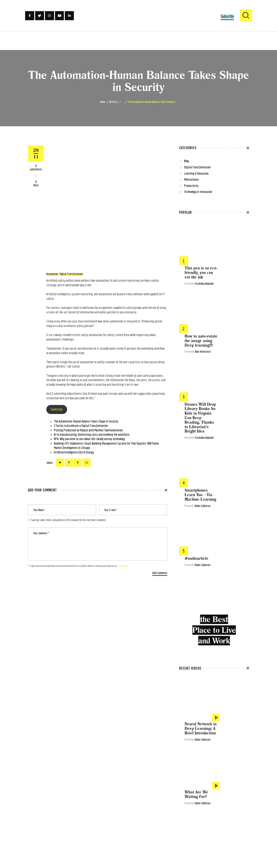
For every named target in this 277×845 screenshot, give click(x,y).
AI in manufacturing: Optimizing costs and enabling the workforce (91, 434)
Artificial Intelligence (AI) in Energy (74, 452)
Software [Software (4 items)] (184, 823)
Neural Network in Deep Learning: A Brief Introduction (232, 540)
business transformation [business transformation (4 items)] (218, 774)
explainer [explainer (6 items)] (210, 787)
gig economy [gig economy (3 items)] (186, 793)
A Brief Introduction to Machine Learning (232, 618)
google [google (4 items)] (198, 793)
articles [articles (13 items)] (202, 762)
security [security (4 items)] (190, 817)
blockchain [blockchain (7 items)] (185, 774)
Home (102, 101)
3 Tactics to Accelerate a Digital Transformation (81, 426)
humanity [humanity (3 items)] (241, 793)
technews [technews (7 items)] (196, 823)
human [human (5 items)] (230, 793)
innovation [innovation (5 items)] (185, 799)
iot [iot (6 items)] (194, 799)
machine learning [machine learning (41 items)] (188, 805)
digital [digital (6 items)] (224, 781)
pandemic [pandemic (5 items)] (226, 805)
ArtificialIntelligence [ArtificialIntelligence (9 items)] (190, 768)
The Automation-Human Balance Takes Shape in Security (86, 421)
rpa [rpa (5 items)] (181, 817)
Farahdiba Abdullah (235, 242)
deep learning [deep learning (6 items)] (198, 781)
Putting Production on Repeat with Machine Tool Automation (88, 430)
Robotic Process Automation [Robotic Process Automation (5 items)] (231, 811)
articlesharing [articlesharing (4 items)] (215, 762)
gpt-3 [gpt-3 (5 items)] (207, 793)
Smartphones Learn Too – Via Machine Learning (232, 354)
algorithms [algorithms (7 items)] (189, 762)
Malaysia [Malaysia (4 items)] (204, 805)
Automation (52, 273)
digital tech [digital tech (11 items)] (236, 781)
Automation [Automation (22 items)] (208, 768)
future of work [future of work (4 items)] (226, 787)
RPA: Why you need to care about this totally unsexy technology (89, 439)
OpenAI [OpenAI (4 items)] (214, 805)
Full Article (57, 409)
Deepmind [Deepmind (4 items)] (213, 781)
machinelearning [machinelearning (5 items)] (219, 799)
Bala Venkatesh (234, 281)
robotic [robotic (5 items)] (210, 811)
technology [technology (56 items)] (209, 823)
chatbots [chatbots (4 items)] (237, 774)
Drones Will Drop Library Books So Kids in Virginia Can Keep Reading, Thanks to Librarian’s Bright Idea (231, 319)
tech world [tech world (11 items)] (223, 823)
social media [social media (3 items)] (232, 817)
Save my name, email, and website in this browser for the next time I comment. (68, 519)
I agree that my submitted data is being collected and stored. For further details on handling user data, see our (79, 565)
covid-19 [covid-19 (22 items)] (184, 781)
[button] (227, 16)
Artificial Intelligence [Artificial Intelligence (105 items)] (236, 762)
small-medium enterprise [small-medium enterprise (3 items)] (210, 817)
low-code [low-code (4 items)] (203, 799)
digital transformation (71, 273)
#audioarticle (228, 389)
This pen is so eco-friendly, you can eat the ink (232, 231)
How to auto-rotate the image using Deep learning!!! (232, 270)
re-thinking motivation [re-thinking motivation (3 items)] (192, 811)
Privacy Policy (122, 565)
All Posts (113, 101)
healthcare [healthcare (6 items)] (218, 793)
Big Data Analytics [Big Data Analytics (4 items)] (226, 768)
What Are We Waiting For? (228, 577)
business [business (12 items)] (197, 774)
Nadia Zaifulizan (234, 365)
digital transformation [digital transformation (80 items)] (191, 787)
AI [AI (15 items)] (180, 762)
